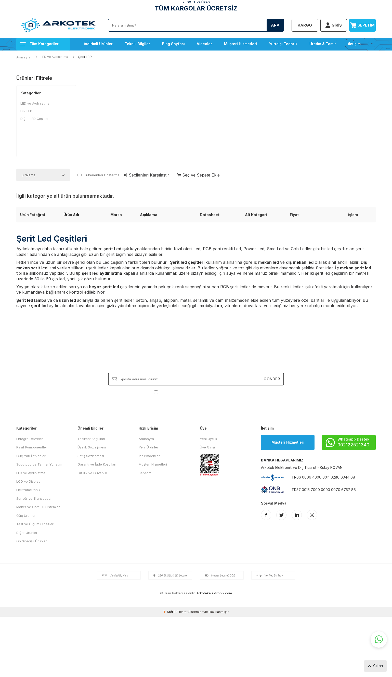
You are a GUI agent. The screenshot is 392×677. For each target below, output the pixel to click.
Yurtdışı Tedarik (283, 44)
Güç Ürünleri (26, 515)
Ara (275, 25)
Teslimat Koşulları (91, 439)
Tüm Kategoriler (39, 44)
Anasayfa (23, 57)
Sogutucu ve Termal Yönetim (39, 464)
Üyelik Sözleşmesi (91, 447)
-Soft (168, 612)
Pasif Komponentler (31, 447)
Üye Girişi (207, 447)
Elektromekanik (28, 490)
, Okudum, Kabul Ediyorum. (196, 392)
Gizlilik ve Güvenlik (92, 473)
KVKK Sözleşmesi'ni (177, 392)
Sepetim (145, 473)
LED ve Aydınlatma (54, 57)
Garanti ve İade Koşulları (96, 464)
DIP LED (26, 111)
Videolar (204, 44)
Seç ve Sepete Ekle (198, 175)
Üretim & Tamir (322, 44)
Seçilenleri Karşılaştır (146, 175)
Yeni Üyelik (208, 439)
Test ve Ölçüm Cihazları (35, 524)
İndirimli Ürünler (98, 44)
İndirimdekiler (149, 456)
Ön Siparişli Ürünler (31, 541)
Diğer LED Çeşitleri (34, 119)
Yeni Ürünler (148, 447)
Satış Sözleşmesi (90, 456)
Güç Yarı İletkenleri (31, 456)
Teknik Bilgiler (137, 44)
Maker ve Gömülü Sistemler (38, 507)
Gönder (272, 379)
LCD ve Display (28, 481)
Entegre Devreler (29, 439)
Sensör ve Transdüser (34, 498)
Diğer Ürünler (26, 533)
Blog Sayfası (173, 44)
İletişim (354, 44)
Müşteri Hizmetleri (240, 44)
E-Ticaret (181, 612)
